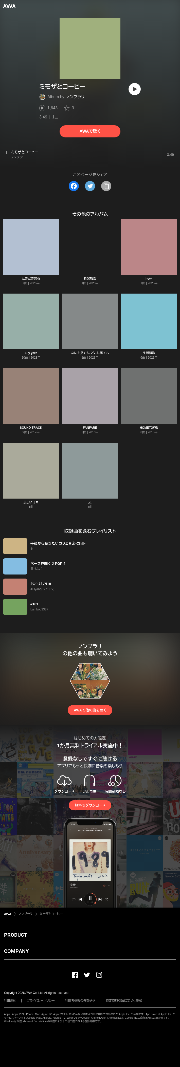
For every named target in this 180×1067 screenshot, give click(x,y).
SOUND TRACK (31, 427)
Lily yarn (31, 353)
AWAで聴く (90, 131)
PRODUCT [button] (15, 935)
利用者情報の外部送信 (80, 1000)
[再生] (135, 89)
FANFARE (90, 427)
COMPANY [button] (16, 951)
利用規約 (10, 1000)
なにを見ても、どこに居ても (90, 353)
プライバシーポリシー (41, 1000)
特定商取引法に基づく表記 (124, 1000)
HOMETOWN (149, 427)
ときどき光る (31, 278)
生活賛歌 (149, 353)
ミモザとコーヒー (51, 914)
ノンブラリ (75, 97)
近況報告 (90, 278)
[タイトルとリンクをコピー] (106, 186)
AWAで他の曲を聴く (90, 710)
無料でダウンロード (90, 805)
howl (149, 278)
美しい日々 (31, 502)
